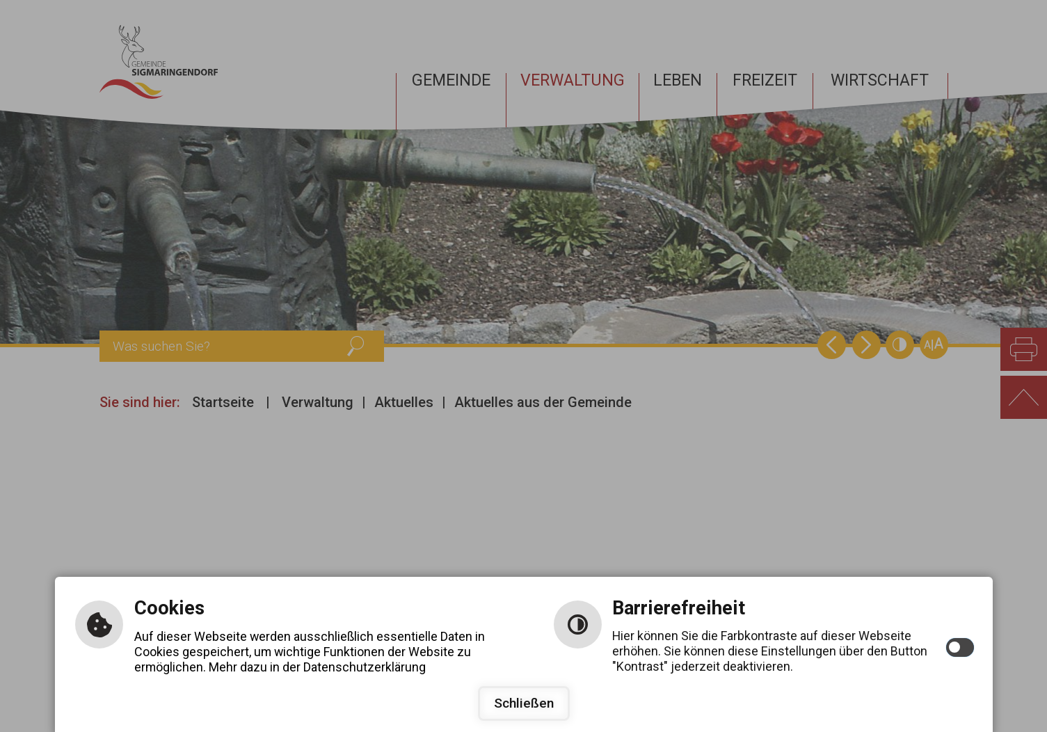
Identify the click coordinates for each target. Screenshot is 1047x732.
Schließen (524, 703)
